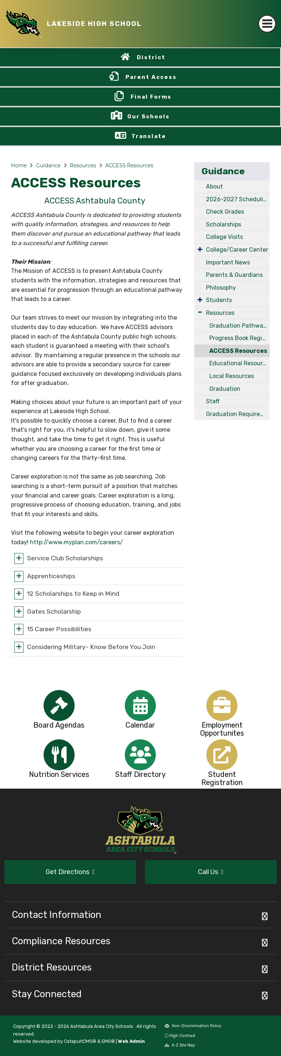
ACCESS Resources (129, 165)
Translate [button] (148, 136)
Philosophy (221, 287)
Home (19, 165)
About (214, 186)
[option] (59, 705)
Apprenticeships (51, 575)
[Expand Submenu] (200, 249)
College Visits (224, 236)
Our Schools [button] (148, 116)
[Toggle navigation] (267, 24)
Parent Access (151, 77)
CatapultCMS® (80, 1041)
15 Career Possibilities (59, 629)
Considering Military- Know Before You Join (91, 647)
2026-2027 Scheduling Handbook (238, 199)
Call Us (211, 872)
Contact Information (56, 914)
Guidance (48, 165)
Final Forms (151, 97)
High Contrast (182, 1035)
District (151, 57)
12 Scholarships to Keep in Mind (73, 593)
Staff (213, 401)
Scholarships (223, 224)
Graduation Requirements (238, 414)
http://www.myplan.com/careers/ (76, 542)
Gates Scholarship (54, 611)
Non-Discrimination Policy (193, 1025)
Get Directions (70, 872)
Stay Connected (47, 993)
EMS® (108, 1041)
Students (219, 300)
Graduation (224, 388)
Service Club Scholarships (65, 558)
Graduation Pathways (239, 325)
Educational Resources (239, 363)
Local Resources (231, 376)
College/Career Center (237, 249)
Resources (83, 165)
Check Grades (225, 211)
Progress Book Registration (239, 338)
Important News (228, 262)
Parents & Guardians (234, 274)
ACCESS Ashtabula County (94, 201)
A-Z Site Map (180, 1045)
